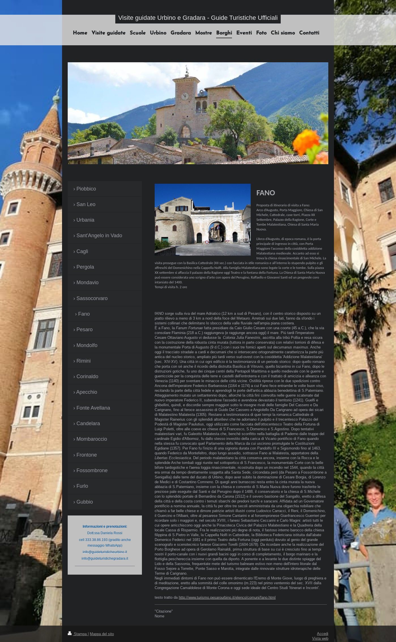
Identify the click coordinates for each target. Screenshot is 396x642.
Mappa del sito (102, 634)
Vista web (320, 638)
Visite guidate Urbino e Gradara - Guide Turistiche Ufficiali (198, 17)
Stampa (78, 634)
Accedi (322, 633)
